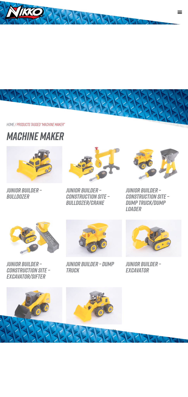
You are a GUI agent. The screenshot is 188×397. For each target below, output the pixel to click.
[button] (180, 11)
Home (10, 124)
